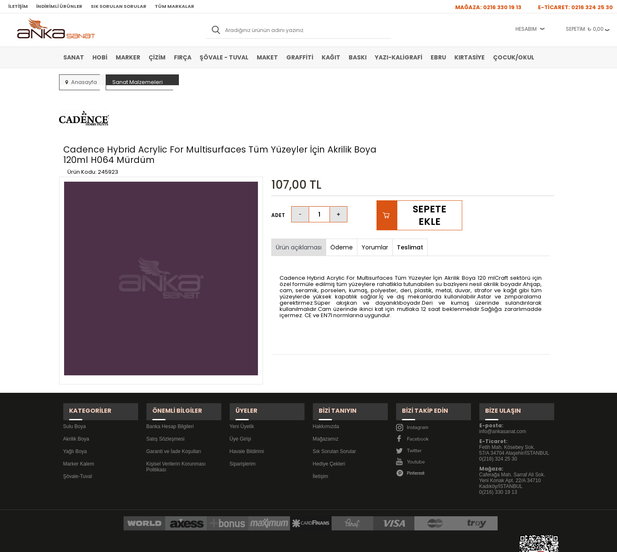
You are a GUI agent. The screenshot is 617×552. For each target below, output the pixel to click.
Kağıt (331, 57)
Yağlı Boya (75, 394)
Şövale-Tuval (77, 419)
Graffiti (299, 57)
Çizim (157, 57)
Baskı (358, 57)
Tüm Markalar (174, 6)
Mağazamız (326, 382)
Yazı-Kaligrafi (398, 57)
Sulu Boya (74, 369)
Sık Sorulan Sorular (118, 6)
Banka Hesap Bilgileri (170, 369)
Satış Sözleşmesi (165, 382)
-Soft (262, 541)
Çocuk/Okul (513, 57)
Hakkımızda (326, 369)
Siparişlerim (243, 407)
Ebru (438, 57)
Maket (267, 57)
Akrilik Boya (76, 382)
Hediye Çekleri (329, 407)
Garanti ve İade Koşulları (173, 394)
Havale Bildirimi (247, 394)
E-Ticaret (283, 541)
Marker (128, 57)
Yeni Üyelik (242, 369)
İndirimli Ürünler (59, 6)
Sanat (73, 57)
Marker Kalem (78, 407)
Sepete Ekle (429, 166)
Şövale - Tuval (224, 57)
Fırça (182, 57)
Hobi (99, 57)
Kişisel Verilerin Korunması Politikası (176, 410)
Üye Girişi (240, 382)
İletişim (18, 6)
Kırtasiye (469, 57)
